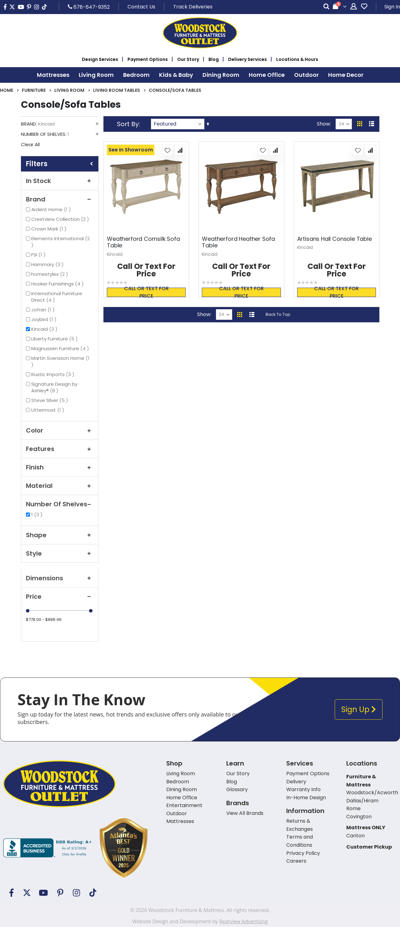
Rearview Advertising (243, 921)
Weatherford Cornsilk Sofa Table (143, 242)
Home (6, 90)
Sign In (392, 6)
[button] (167, 150)
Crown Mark (49, 229)
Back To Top (278, 314)
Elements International (60, 241)
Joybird (44, 319)
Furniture (34, 90)
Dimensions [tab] (59, 578)
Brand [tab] (59, 199)
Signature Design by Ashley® (54, 387)
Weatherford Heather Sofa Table (238, 242)
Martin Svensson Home (60, 361)
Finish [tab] (59, 467)
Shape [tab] (59, 535)
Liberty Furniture (55, 338)
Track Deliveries (192, 6)
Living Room (69, 90)
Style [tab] (59, 553)
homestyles (50, 274)
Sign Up (358, 709)
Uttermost (48, 410)
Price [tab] (59, 596)
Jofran (43, 309)
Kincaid (45, 329)
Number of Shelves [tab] (59, 504)
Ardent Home (51, 209)
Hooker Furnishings (58, 283)
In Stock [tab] (59, 180)
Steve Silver (50, 400)
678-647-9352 (89, 7)
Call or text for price (146, 292)
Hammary (48, 264)
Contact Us (141, 6)
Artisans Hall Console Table (334, 238)
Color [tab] (59, 430)
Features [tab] (59, 448)
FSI (39, 254)
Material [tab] (59, 485)
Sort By (128, 124)
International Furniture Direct (56, 296)
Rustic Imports (53, 374)
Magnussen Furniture (61, 348)
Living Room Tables (116, 90)
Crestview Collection (61, 219)
